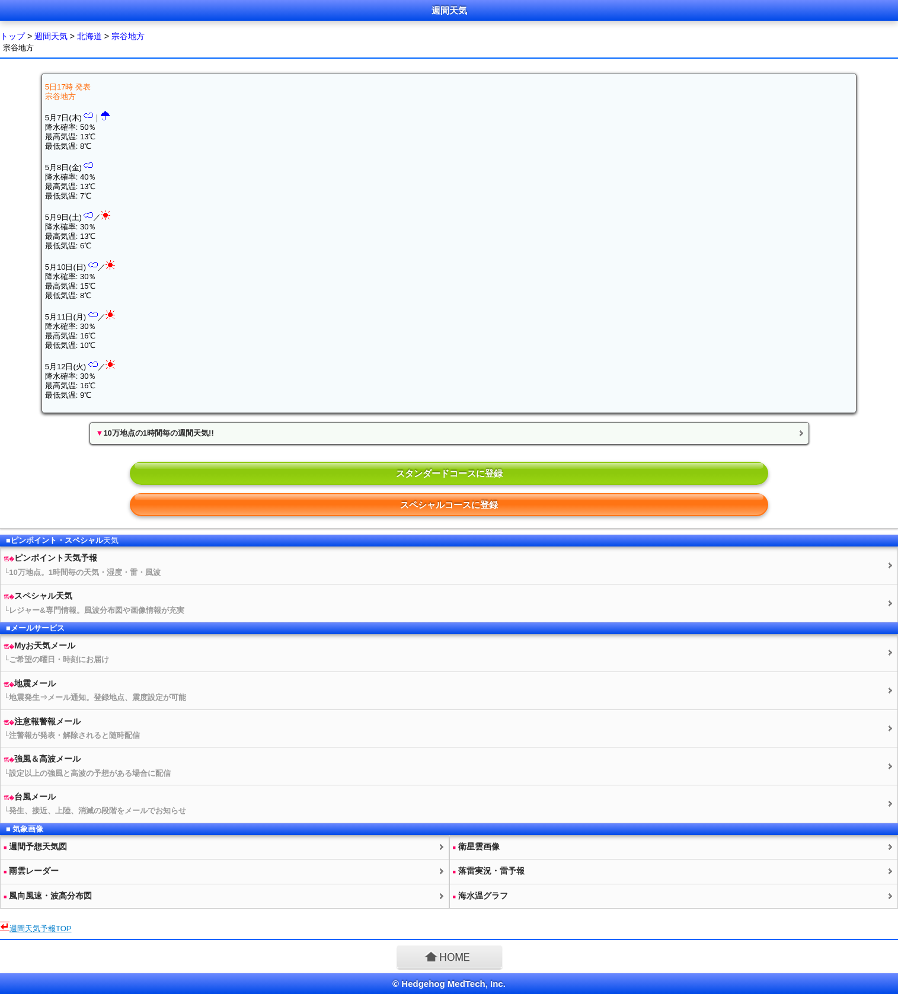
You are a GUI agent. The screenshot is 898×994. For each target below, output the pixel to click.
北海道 (89, 36)
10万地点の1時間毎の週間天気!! (155, 433)
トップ (12, 36)
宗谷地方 (128, 36)
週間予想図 (35, 846)
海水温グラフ (480, 895)
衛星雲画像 (476, 846)
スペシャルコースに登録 (449, 505)
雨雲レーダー (31, 870)
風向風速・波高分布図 (48, 895)
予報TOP (40, 928)
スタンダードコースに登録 (449, 473)
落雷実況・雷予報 (489, 870)
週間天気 (51, 36)
